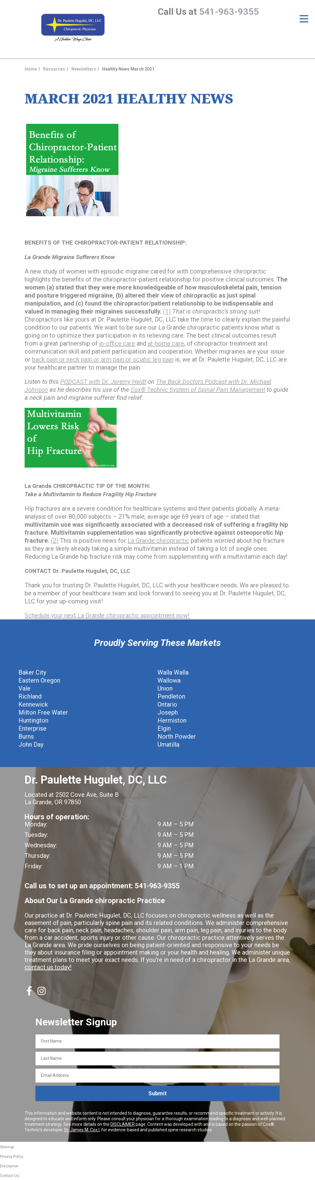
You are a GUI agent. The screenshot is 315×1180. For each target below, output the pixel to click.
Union (165, 688)
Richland (30, 696)
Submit (157, 1093)
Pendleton (171, 696)
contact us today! (48, 967)
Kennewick (33, 704)
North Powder (177, 736)
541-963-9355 (229, 11)
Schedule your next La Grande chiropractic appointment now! (108, 615)
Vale (24, 688)
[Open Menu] (304, 19)
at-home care (166, 343)
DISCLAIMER (122, 1124)
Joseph (168, 712)
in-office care (117, 343)
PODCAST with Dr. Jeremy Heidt (103, 381)
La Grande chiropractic (158, 540)
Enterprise (32, 728)
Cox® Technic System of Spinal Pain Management (197, 389)
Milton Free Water (43, 712)
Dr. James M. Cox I (81, 1129)
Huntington (33, 720)
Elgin (164, 728)
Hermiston (172, 720)
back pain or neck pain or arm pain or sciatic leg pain (102, 359)
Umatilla (168, 744)
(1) (167, 311)
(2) (54, 540)
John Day (30, 744)
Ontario (167, 704)
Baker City (32, 672)
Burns (26, 736)
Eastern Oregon (39, 680)
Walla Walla (173, 672)
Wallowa (169, 680)
